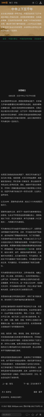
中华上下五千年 (26, 96)
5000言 (4, 3)
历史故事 (37, 39)
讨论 (15, 3)
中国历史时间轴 (26, 39)
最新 (36, 392)
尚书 (27, 249)
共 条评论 (6, 392)
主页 (18, 96)
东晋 (34, 96)
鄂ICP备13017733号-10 (33, 406)
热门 (11, 3)
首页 (4, 39)
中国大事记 (13, 39)
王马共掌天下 (36, 384)
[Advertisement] (22, 65)
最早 (40, 392)
